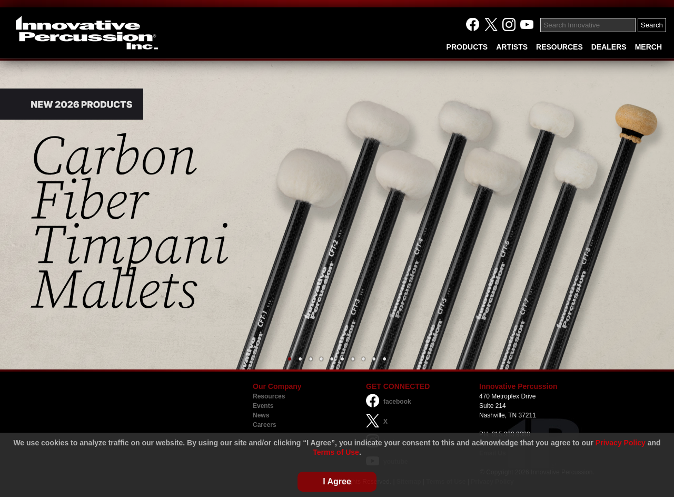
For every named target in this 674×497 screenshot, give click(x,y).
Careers (264, 424)
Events (263, 406)
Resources (269, 396)
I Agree (337, 481)
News (261, 415)
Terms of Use (336, 452)
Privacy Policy (621, 442)
